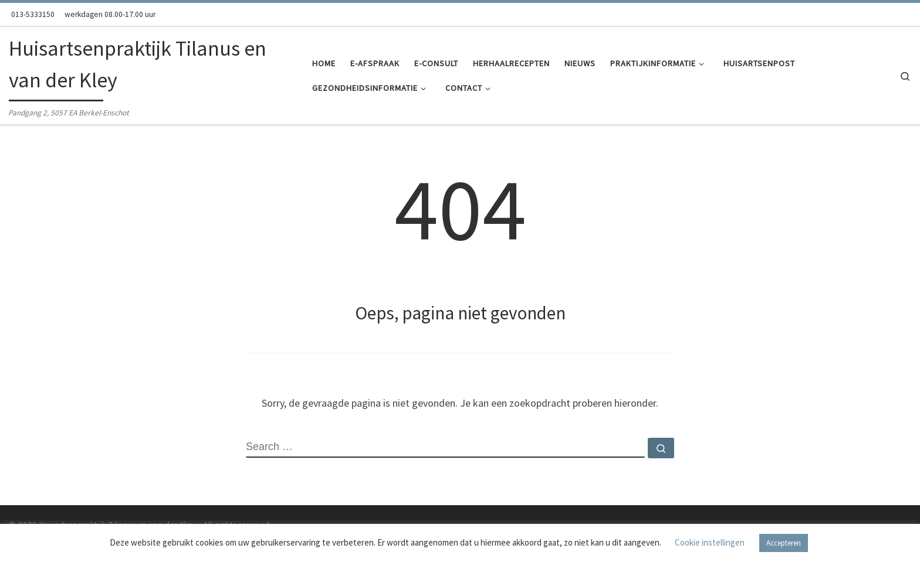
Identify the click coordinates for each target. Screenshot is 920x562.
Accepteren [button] (783, 543)
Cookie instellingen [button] (710, 542)
